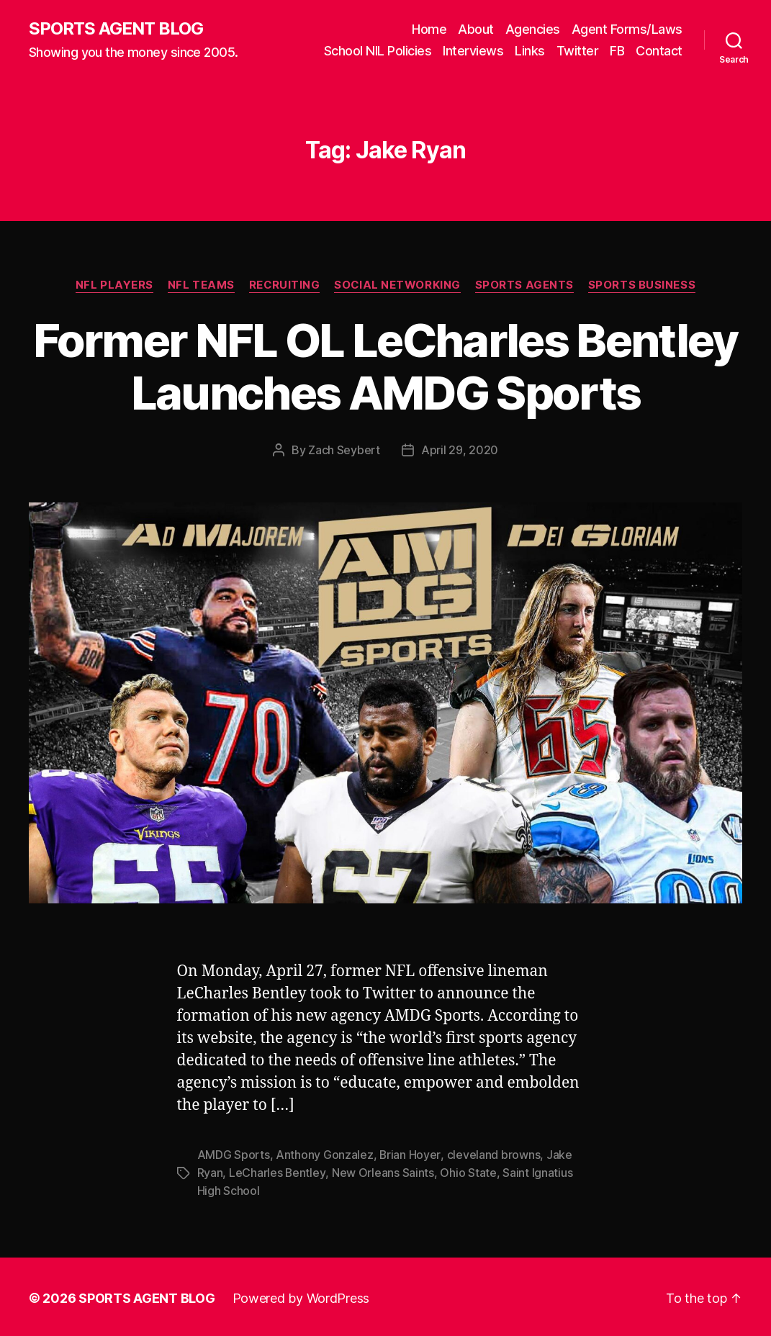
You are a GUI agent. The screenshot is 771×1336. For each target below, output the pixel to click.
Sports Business (642, 285)
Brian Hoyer (410, 1154)
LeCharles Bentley (277, 1171)
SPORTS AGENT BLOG (116, 28)
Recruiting (284, 285)
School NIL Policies (378, 50)
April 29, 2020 (459, 450)
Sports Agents (525, 285)
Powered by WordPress (301, 1295)
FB (617, 50)
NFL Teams (200, 285)
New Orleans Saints (383, 1171)
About (476, 29)
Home (429, 29)
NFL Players (114, 285)
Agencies (532, 29)
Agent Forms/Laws (627, 29)
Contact (659, 50)
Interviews (473, 50)
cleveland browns (494, 1154)
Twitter (577, 50)
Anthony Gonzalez (325, 1154)
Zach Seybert (344, 450)
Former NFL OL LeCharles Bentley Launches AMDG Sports (385, 366)
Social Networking (397, 285)
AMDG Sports (233, 1154)
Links (530, 50)
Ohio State (468, 1171)
